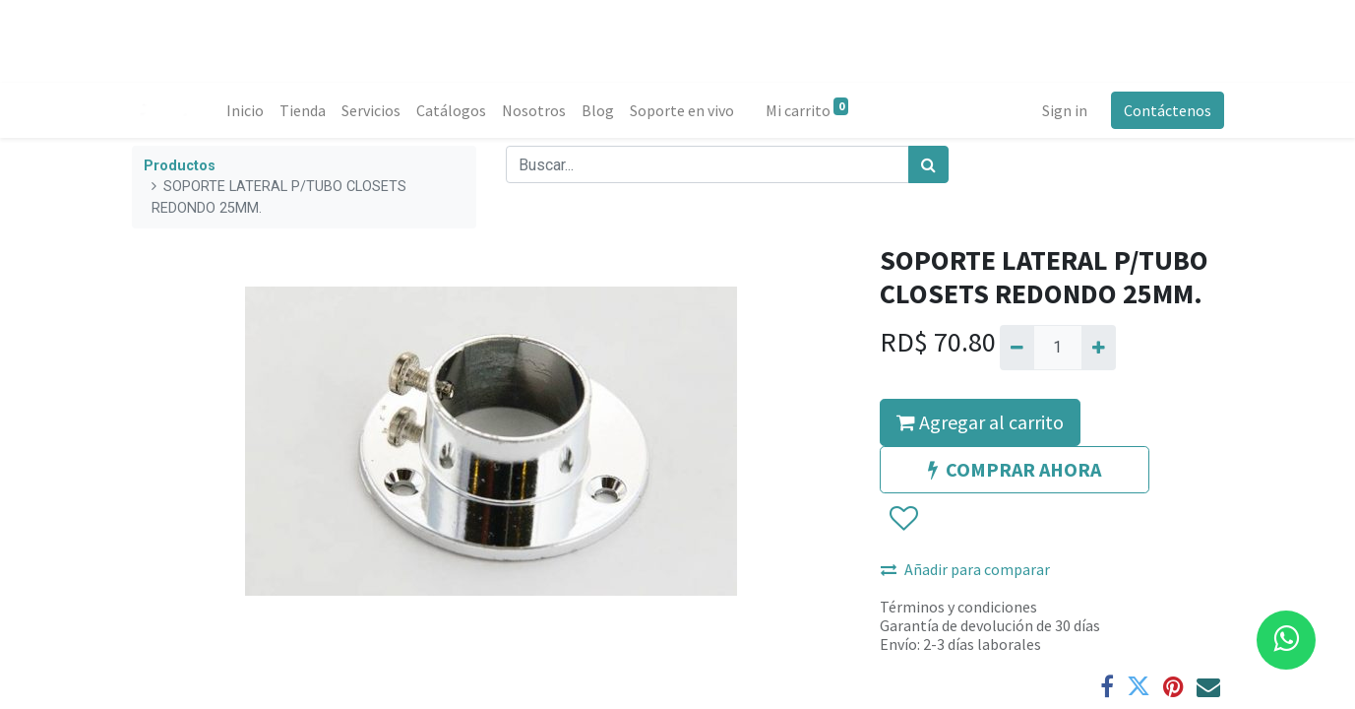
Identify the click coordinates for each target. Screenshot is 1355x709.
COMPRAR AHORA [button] (1014, 469)
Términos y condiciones (958, 606)
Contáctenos (1167, 110)
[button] (903, 519)
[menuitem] (245, 110)
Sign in (1064, 110)
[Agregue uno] (1098, 347)
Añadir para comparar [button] (965, 569)
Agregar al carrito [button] (980, 422)
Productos (180, 166)
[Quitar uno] (1017, 347)
